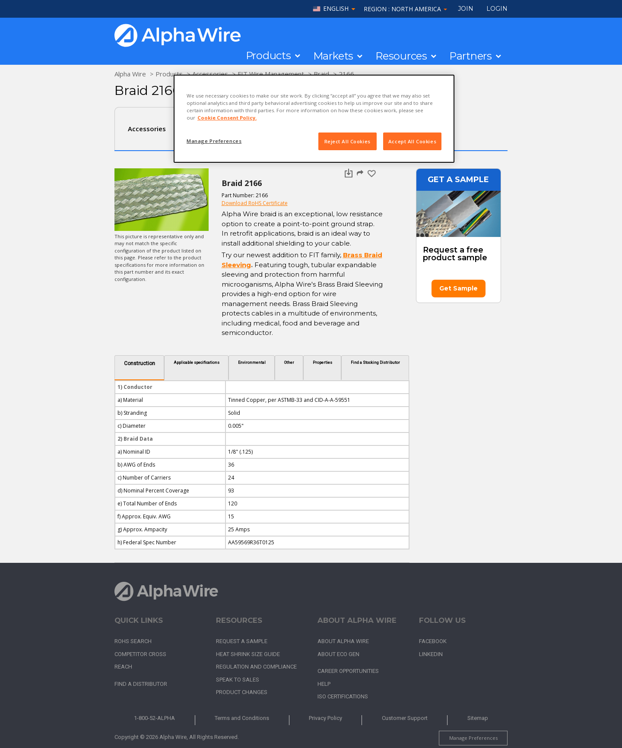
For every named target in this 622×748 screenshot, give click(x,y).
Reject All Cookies (347, 141)
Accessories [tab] (147, 128)
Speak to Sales (237, 679)
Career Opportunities (348, 671)
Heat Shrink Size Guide (248, 654)
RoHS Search (133, 641)
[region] (314, 119)
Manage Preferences (473, 738)
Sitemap (477, 718)
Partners (470, 56)
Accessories (210, 73)
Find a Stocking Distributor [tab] (375, 362)
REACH (123, 666)
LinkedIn (431, 654)
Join (465, 9)
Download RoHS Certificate (255, 203)
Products (268, 55)
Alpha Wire (130, 73)
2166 (346, 73)
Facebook (433, 641)
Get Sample (458, 288)
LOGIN (497, 9)
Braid (321, 73)
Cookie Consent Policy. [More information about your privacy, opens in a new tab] (227, 117)
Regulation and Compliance (256, 666)
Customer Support (405, 718)
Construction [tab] (139, 363)
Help (323, 684)
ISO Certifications (342, 696)
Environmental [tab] (252, 362)
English (336, 9)
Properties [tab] (322, 362)
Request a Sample (241, 641)
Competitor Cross (140, 654)
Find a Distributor (140, 684)
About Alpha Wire (343, 641)
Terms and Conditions (242, 718)
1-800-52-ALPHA (154, 718)
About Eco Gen (338, 654)
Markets (333, 56)
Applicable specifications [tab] (196, 362)
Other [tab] (289, 362)
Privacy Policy (325, 718)
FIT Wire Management (271, 73)
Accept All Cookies (412, 141)
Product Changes (241, 692)
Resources (401, 56)
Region (405, 9)
